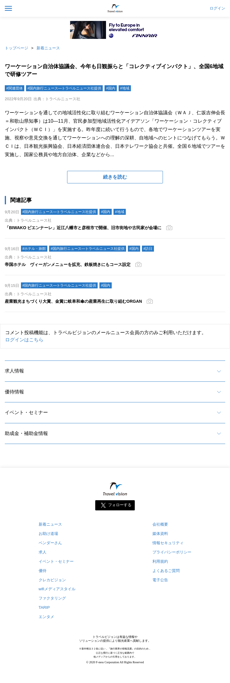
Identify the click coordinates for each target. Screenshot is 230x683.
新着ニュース (48, 48)
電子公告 (160, 580)
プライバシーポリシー (171, 552)
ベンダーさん (50, 543)
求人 (42, 552)
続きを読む (115, 177)
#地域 (124, 88)
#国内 (110, 88)
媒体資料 (160, 533)
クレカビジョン (52, 580)
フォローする (119, 505)
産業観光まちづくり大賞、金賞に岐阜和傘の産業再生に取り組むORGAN (73, 301)
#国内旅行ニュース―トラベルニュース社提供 (65, 88)
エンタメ (46, 616)
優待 (42, 570)
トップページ (16, 48)
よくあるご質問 (166, 570)
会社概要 (160, 524)
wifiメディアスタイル (57, 589)
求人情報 (14, 370)
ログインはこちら (24, 339)
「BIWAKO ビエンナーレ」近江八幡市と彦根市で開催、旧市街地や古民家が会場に (83, 227)
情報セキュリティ (168, 543)
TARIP (44, 607)
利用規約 (160, 561)
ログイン (217, 8)
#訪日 (148, 249)
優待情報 (14, 391)
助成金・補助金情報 (26, 433)
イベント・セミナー (26, 412)
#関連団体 (14, 88)
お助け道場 (48, 533)
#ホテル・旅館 (34, 249)
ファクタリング (52, 598)
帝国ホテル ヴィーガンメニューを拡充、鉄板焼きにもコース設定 (68, 264)
